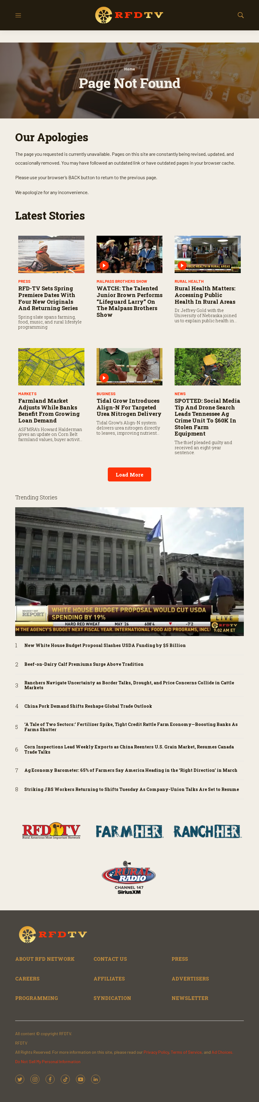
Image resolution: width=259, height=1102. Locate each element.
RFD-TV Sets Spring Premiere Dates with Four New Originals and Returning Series (48, 298)
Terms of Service (186, 1052)
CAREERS (27, 978)
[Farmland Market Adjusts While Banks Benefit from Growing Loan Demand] (51, 366)
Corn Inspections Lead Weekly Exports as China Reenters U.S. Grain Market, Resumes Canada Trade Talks (129, 749)
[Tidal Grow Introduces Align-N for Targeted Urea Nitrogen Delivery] (130, 366)
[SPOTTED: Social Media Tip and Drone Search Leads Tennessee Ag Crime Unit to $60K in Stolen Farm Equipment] (208, 366)
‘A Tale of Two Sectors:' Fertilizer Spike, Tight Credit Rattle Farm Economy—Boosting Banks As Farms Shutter (131, 727)
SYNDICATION (112, 998)
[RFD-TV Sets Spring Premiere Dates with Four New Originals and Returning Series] (51, 254)
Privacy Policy (156, 1052)
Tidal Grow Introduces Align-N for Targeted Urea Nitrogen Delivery (129, 407)
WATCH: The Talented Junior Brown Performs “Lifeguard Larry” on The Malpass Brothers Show (129, 301)
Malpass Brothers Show (122, 281)
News (180, 393)
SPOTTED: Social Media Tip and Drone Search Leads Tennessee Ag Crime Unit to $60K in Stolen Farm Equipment (207, 417)
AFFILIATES (109, 978)
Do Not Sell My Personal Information (47, 1061)
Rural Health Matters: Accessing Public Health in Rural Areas (205, 295)
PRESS (24, 281)
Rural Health (189, 281)
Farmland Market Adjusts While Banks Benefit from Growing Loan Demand (49, 410)
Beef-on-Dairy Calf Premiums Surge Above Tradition (84, 664)
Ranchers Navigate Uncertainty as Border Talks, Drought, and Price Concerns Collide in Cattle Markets (129, 685)
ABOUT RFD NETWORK (45, 959)
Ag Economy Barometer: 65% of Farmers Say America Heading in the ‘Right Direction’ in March (130, 770)
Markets (27, 393)
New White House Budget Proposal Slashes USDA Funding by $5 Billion (105, 645)
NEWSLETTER (190, 998)
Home (129, 69)
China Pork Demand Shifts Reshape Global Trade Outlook (88, 706)
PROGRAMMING (36, 998)
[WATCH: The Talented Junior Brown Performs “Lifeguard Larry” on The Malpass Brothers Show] (130, 254)
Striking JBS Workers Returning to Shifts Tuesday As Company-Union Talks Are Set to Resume (131, 789)
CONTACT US (110, 959)
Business (106, 393)
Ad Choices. (222, 1052)
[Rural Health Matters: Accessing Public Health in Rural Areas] (208, 254)
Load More (129, 474)
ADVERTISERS (190, 978)
